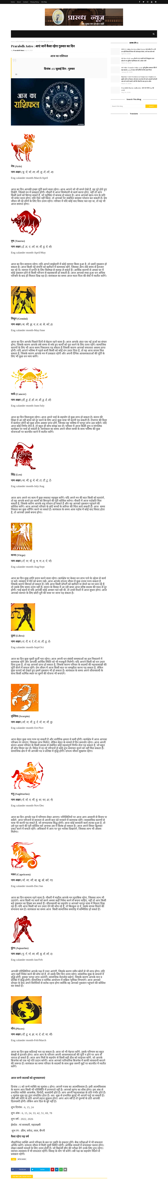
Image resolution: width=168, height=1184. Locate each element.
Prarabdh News (18, 50)
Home (13, 2)
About (19, 2)
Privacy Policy (34, 2)
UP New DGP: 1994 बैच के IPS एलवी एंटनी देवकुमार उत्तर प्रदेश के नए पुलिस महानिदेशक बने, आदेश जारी (137, 59)
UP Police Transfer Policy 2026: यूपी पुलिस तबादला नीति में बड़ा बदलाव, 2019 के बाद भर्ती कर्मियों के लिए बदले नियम (139, 69)
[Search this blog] (128, 106)
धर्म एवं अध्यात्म (20, 41)
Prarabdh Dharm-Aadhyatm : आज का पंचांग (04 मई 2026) (137, 89)
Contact (25, 2)
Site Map (44, 2)
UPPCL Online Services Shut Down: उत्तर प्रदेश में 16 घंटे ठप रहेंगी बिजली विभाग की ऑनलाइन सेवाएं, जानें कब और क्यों (138, 50)
